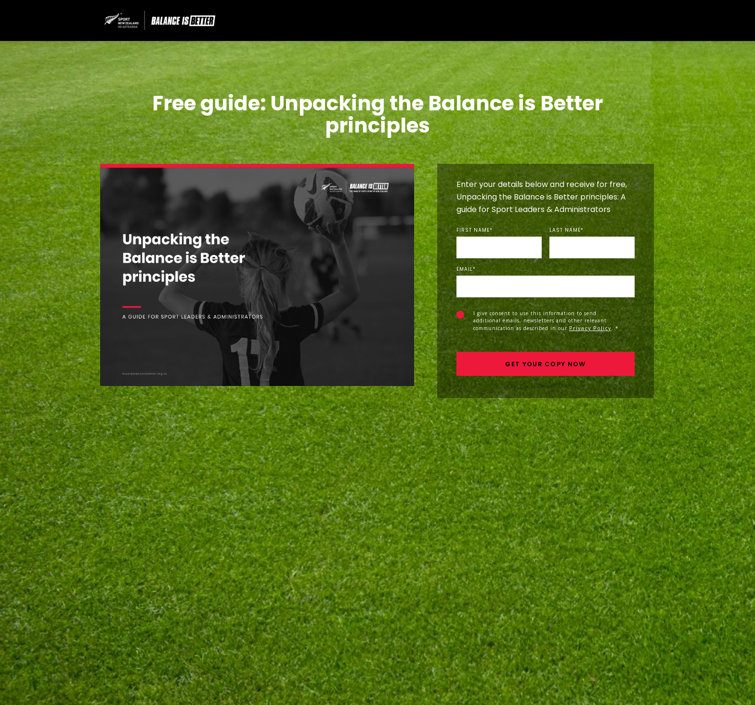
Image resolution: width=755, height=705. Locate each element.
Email (466, 269)
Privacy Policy (590, 328)
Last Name (566, 230)
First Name (474, 230)
